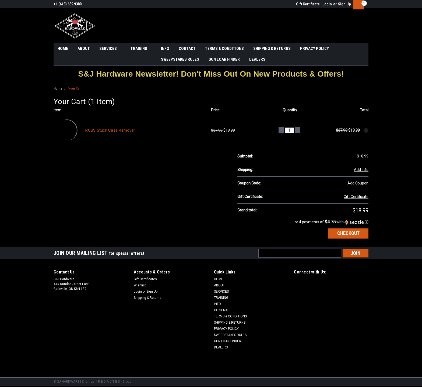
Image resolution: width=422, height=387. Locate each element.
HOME (63, 48)
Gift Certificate (308, 4)
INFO (165, 48)
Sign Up (344, 4)
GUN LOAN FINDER (224, 59)
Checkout (348, 233)
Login (327, 4)
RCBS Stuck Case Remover (110, 130)
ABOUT (84, 48)
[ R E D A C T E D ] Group (113, 381)
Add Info (361, 169)
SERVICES (110, 49)
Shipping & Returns (147, 298)
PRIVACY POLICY (314, 48)
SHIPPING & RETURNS (272, 48)
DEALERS (257, 59)
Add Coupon (357, 183)
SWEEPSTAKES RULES (180, 59)
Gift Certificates (145, 279)
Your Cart (74, 88)
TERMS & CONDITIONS (224, 48)
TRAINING (141, 49)
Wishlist (140, 285)
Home (58, 88)
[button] (211, 74)
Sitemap (88, 381)
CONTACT (187, 48)
